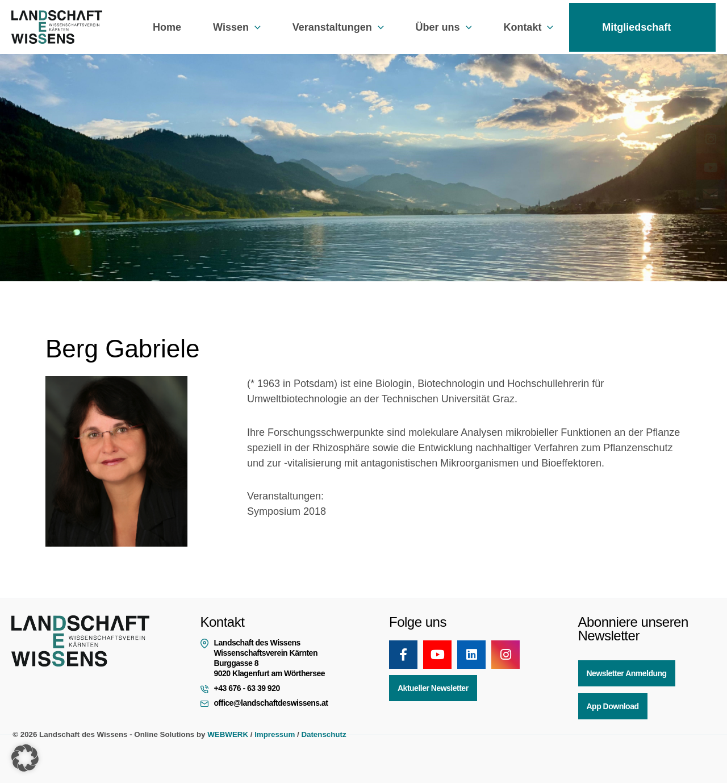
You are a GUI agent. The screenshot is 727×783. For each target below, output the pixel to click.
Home (167, 27)
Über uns (444, 27)
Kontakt (528, 27)
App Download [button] (613, 706)
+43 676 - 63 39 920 (247, 688)
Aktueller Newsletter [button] (433, 688)
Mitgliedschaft (642, 27)
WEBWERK (227, 734)
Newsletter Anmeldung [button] (627, 673)
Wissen (237, 27)
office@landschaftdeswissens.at (271, 702)
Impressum (274, 734)
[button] (255, 27)
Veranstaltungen (338, 27)
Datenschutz (323, 734)
